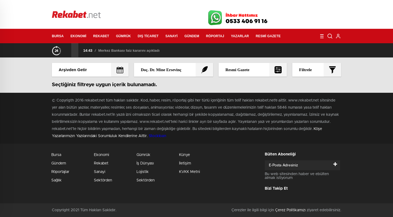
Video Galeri (164, 6)
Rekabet (101, 36)
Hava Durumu (225, 6)
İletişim (185, 163)
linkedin (327, 16)
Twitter (300, 16)
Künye (184, 155)
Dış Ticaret (148, 36)
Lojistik (142, 172)
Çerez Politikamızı (290, 210)
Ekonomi (78, 36)
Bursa (58, 36)
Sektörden (103, 180)
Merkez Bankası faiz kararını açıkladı (129, 50)
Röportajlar (60, 172)
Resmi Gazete (268, 36)
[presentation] (67, 50)
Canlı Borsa (258, 6)
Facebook (286, 16)
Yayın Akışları (289, 6)
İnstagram (314, 16)
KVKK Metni (189, 172)
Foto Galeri (134, 6)
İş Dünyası (145, 163)
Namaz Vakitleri (323, 6)
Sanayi (171, 36)
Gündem (191, 36)
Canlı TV (194, 6)
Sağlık (56, 180)
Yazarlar (240, 36)
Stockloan (157, 136)
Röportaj (215, 36)
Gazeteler (103, 5)
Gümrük (123, 36)
